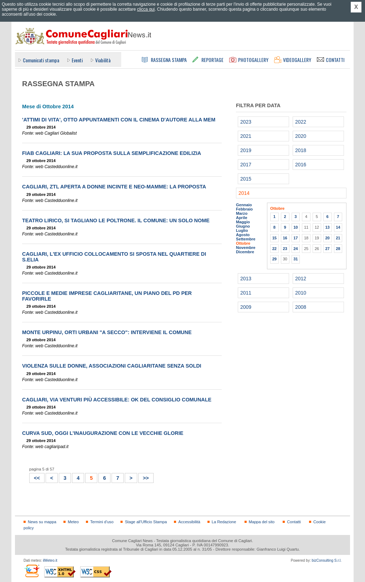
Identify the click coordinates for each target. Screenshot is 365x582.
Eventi (77, 60)
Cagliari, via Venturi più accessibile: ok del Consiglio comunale (116, 399)
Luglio (242, 230)
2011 (245, 293)
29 (274, 259)
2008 (300, 307)
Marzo (241, 213)
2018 (300, 150)
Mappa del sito (262, 522)
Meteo (73, 522)
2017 (245, 164)
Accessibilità (189, 522)
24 (295, 248)
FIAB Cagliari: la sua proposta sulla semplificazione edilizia (111, 153)
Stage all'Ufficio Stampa (146, 522)
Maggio (243, 222)
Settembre (246, 239)
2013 (245, 278)
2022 (300, 122)
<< (35, 477)
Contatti (293, 522)
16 (285, 238)
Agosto (243, 235)
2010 (300, 293)
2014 (244, 193)
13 (327, 227)
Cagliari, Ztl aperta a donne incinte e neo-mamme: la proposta (114, 186)
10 (295, 227)
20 (327, 238)
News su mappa (42, 522)
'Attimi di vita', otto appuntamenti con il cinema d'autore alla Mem (118, 120)
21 (338, 238)
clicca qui (146, 9)
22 (274, 248)
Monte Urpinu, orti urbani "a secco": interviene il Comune (107, 332)
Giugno (243, 226)
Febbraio (244, 209)
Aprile (241, 217)
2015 (245, 179)
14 (338, 227)
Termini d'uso (101, 522)
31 (295, 259)
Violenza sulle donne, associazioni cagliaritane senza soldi (111, 366)
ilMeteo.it (50, 560)
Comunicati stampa (41, 60)
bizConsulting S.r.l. (326, 560)
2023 (245, 122)
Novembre (246, 247)
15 (274, 238)
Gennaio (244, 205)
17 (295, 238)
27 (327, 248)
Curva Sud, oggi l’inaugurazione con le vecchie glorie (102, 433)
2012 (300, 278)
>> (144, 477)
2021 (245, 136)
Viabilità (102, 60)
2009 (245, 307)
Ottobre (243, 243)
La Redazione (224, 522)
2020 (300, 136)
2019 (245, 150)
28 (338, 248)
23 (285, 248)
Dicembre (245, 252)
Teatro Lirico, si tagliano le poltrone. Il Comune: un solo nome (116, 220)
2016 (300, 164)
